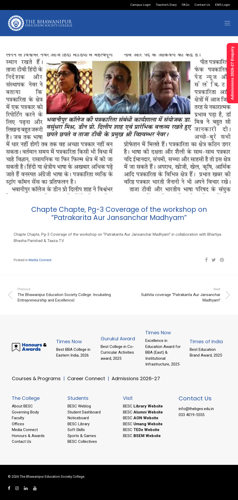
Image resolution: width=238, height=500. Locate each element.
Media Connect (40, 260)
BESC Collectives (82, 441)
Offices (18, 424)
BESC (143, 406)
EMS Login (222, 5)
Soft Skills (76, 429)
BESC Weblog (79, 406)
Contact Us (202, 5)
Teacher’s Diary (166, 5)
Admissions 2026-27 (136, 378)
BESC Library (79, 424)
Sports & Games (82, 435)
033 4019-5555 (191, 414)
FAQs (185, 5)
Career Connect (86, 378)
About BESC (22, 406)
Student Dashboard (84, 412)
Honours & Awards (28, 435)
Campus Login (140, 5)
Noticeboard (78, 418)
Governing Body (25, 412)
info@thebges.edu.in (196, 408)
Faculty (18, 418)
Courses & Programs (36, 378)
